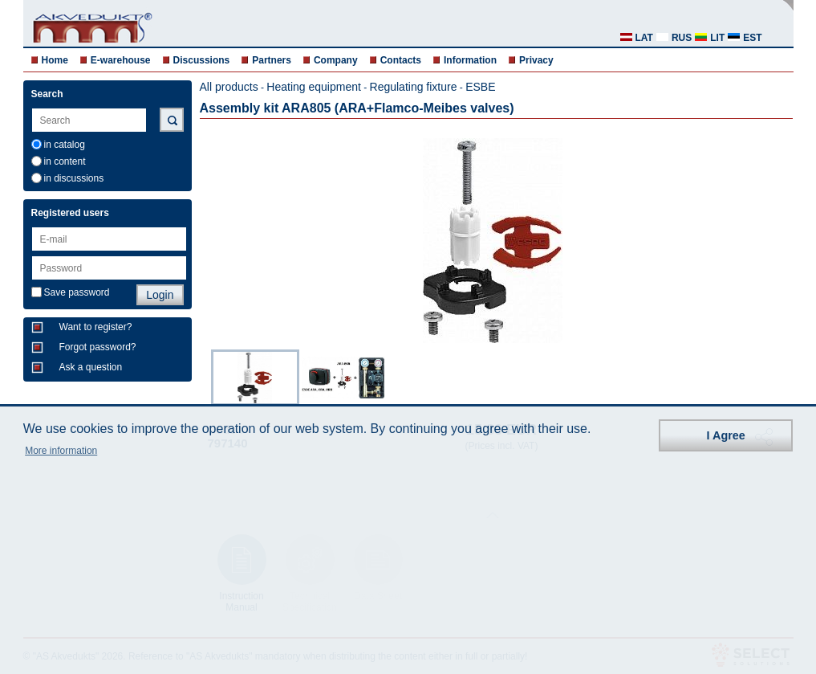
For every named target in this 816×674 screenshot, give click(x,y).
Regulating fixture (413, 86)
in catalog (64, 144)
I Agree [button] (726, 435)
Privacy (536, 60)
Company (336, 60)
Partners (271, 60)
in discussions (74, 178)
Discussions (201, 60)
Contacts (400, 60)
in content (65, 161)
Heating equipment (313, 86)
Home (55, 60)
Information (470, 60)
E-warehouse (121, 60)
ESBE (480, 86)
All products (229, 86)
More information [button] (61, 450)
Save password (77, 292)
